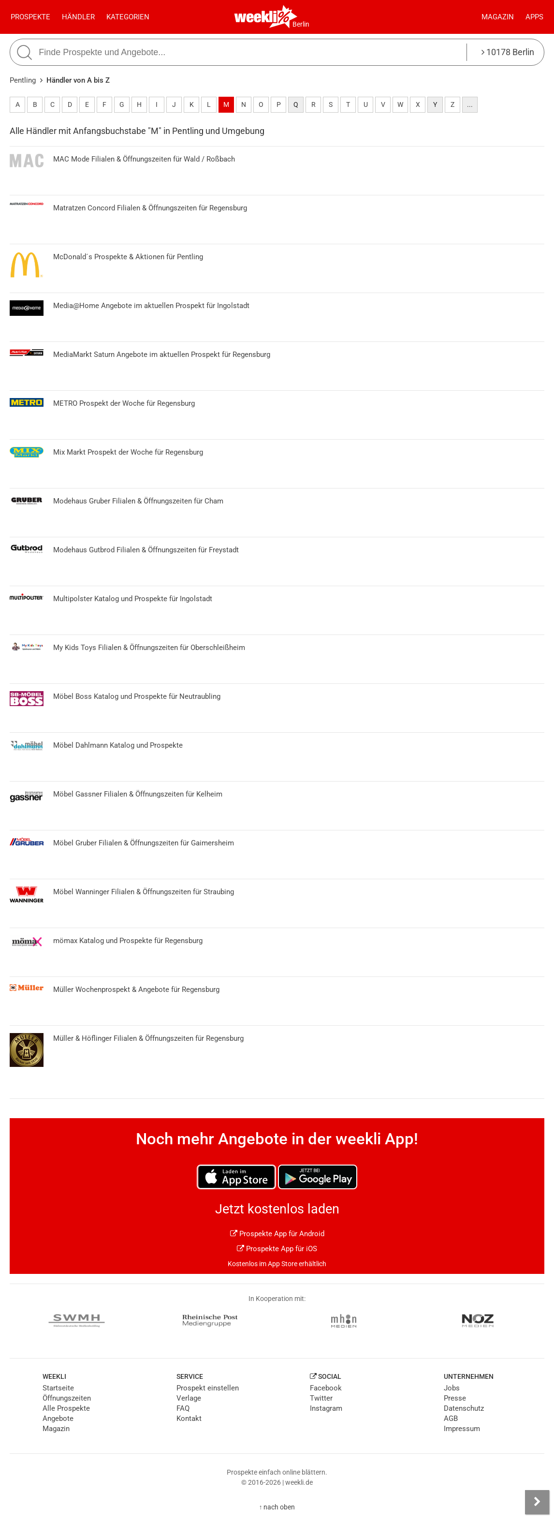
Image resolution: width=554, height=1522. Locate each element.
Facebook (326, 1388)
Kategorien (127, 17)
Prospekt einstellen (207, 1388)
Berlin (300, 24)
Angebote (58, 1418)
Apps (534, 17)
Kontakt (189, 1418)
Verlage (188, 1398)
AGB (451, 1418)
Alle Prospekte (66, 1408)
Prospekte (30, 17)
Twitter (321, 1398)
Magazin (497, 17)
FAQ (183, 1408)
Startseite (58, 1388)
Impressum (462, 1428)
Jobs (452, 1388)
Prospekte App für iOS (277, 1248)
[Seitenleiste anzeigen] (537, 1502)
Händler (78, 17)
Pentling (23, 80)
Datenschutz (464, 1408)
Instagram (326, 1408)
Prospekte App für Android (277, 1233)
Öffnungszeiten (67, 1398)
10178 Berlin (507, 52)
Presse (455, 1398)
